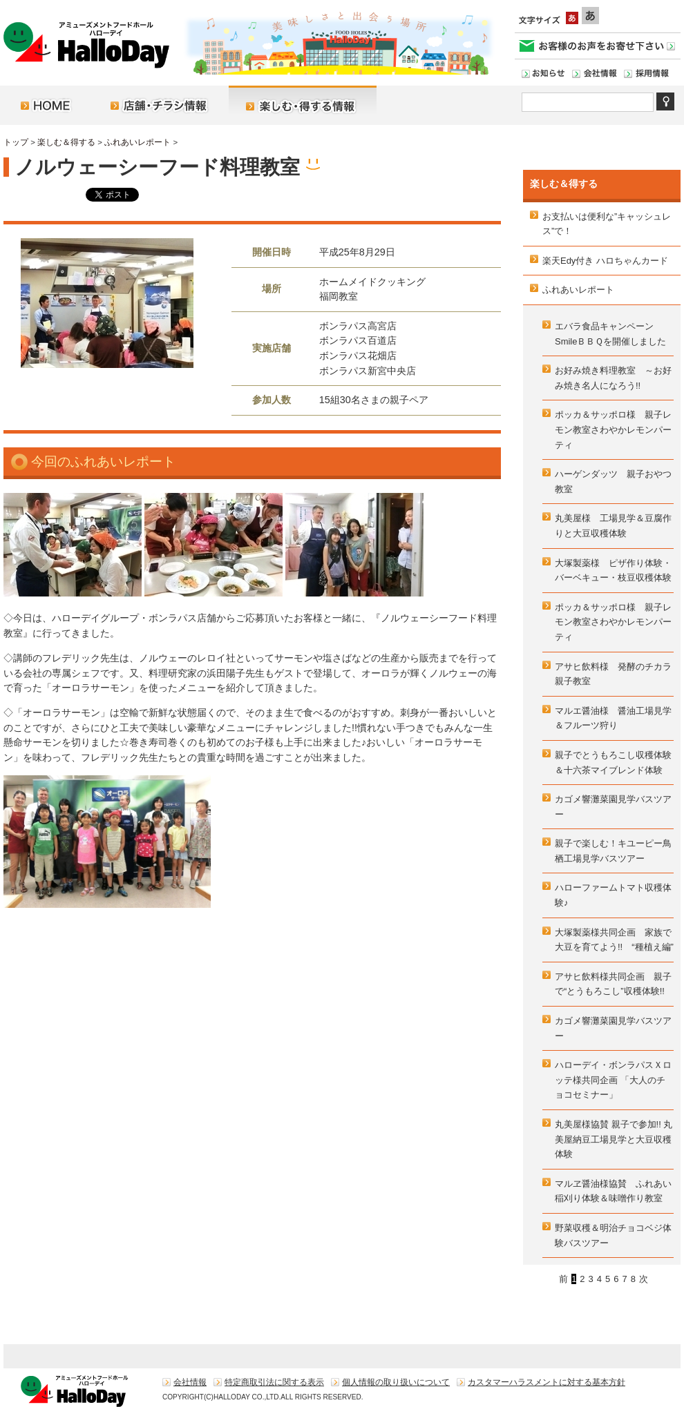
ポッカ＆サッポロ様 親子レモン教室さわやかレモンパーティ (613, 429)
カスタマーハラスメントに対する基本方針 (546, 1382)
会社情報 (190, 1382)
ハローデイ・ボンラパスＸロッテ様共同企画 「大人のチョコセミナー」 (613, 1080)
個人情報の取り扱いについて (396, 1382)
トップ (15, 142)
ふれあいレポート (137, 142)
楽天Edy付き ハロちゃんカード (605, 260)
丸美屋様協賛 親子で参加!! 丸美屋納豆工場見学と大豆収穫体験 (613, 1139)
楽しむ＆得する (66, 142)
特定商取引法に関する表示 (274, 1382)
